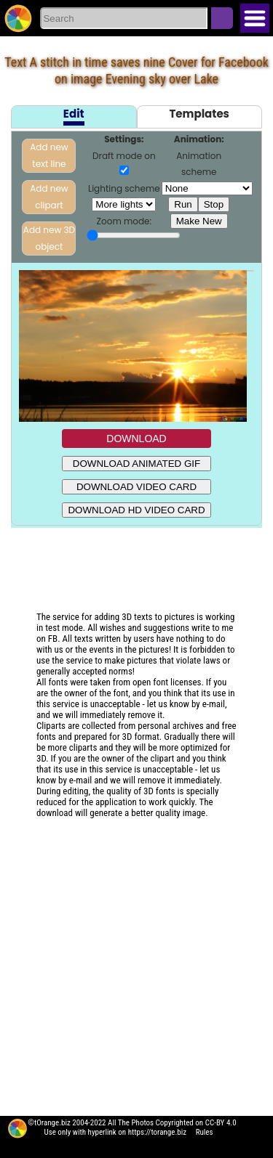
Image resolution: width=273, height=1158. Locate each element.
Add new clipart (49, 196)
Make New (199, 221)
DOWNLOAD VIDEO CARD (136, 486)
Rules (204, 1132)
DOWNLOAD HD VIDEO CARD (136, 510)
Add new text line (49, 155)
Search (222, 18)
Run (182, 204)
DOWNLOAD (136, 438)
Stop (213, 204)
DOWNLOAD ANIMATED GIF (136, 463)
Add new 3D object (49, 238)
